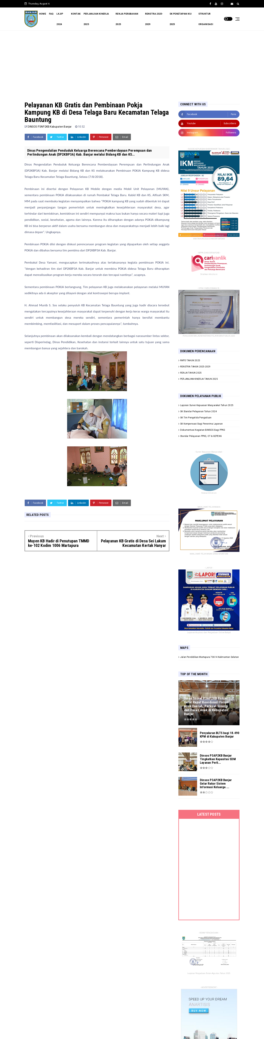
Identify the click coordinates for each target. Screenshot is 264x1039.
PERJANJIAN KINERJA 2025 (96, 19)
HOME (42, 14)
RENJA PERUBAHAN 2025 (127, 19)
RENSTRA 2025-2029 (154, 19)
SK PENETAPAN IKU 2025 (180, 19)
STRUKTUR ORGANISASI (205, 19)
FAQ (51, 14)
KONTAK (76, 14)
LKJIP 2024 (59, 19)
